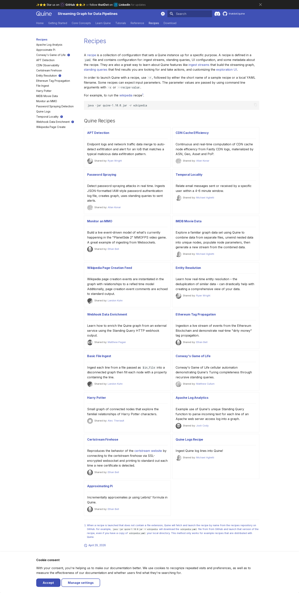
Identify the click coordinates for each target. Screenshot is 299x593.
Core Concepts (81, 23)
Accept (48, 583)
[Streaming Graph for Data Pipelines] (44, 14)
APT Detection (98, 133)
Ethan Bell (113, 249)
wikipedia (125, 95)
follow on (110, 4)
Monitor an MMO (99, 221)
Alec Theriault (116, 420)
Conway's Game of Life (193, 356)
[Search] (189, 13)
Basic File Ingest (99, 356)
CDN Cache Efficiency (192, 133)
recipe (91, 55)
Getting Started (57, 23)
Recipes (154, 23)
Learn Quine (103, 23)
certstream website (148, 451)
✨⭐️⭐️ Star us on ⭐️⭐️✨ (61, 4)
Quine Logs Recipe (189, 439)
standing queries (95, 69)
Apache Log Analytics (192, 398)
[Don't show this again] (260, 4)
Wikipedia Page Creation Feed (109, 268)
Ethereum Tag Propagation (196, 314)
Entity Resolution (188, 268)
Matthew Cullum (205, 383)
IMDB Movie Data (189, 221)
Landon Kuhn (115, 300)
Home (40, 23)
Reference (137, 23)
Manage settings (81, 583)
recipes (235, 525)
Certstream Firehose (102, 439)
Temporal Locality (189, 174)
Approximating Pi (100, 486)
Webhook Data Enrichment (107, 314)
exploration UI (226, 69)
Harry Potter (96, 398)
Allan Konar (202, 160)
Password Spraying (101, 174)
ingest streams (199, 65)
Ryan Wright (115, 160)
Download (170, 23)
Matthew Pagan (117, 342)
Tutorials (120, 23)
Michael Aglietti (205, 197)
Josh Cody (202, 425)
